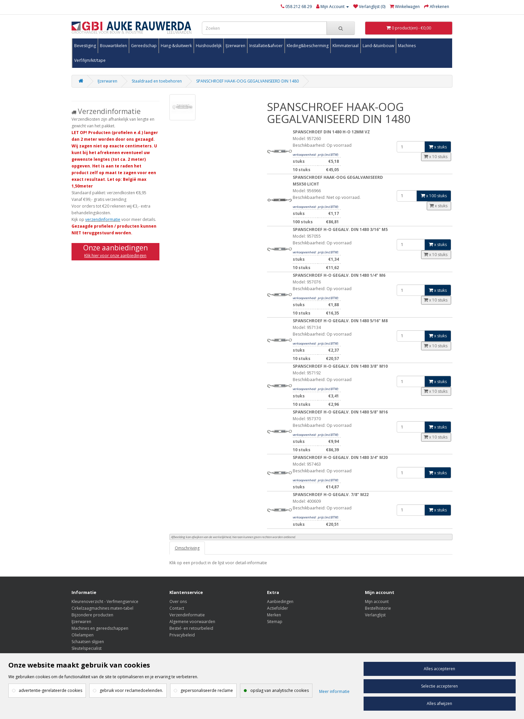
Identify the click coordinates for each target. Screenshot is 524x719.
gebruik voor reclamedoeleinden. (131, 690)
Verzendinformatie (187, 615)
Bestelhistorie (378, 608)
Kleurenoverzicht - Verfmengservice (105, 601)
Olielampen (83, 635)
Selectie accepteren (439, 686)
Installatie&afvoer (266, 45)
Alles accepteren (439, 669)
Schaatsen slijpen (88, 641)
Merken (274, 615)
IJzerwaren (235, 45)
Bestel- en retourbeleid (191, 628)
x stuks (438, 147)
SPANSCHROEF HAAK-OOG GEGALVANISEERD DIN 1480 (247, 81)
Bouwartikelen (113, 45)
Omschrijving (187, 548)
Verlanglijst (375, 615)
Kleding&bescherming (308, 45)
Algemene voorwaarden (192, 621)
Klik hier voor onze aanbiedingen (115, 255)
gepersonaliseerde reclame (206, 690)
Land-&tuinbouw (378, 45)
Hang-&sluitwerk (176, 45)
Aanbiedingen (280, 601)
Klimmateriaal (346, 45)
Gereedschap (144, 45)
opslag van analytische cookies (279, 690)
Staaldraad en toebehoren (157, 81)
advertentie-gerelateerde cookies (50, 690)
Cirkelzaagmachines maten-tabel (102, 608)
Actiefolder (277, 608)
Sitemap (274, 621)
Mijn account (377, 601)
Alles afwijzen (439, 703)
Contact (176, 608)
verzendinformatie (102, 219)
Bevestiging (85, 45)
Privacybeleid (182, 635)
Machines (407, 45)
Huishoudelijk (209, 45)
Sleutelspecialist (87, 648)
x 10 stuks (436, 156)
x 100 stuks (434, 196)
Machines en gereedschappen (100, 628)
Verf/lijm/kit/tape (90, 60)
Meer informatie (334, 691)
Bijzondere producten (92, 615)
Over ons (178, 601)
